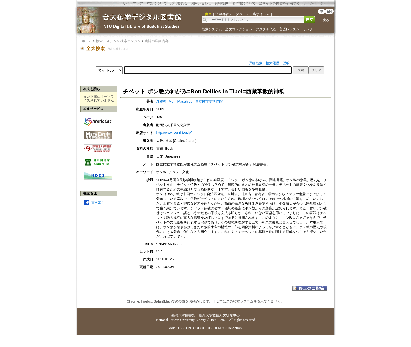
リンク (308, 29)
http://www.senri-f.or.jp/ (174, 133)
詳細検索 (255, 63)
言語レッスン (289, 29)
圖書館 (190, 315)
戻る (325, 20)
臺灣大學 (178, 315)
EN (329, 11)
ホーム (87, 41)
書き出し (98, 202)
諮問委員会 (178, 3)
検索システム (212, 29)
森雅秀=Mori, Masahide (174, 101)
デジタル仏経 (266, 29)
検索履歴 (272, 63)
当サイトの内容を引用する (279, 3)
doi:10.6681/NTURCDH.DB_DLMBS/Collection (205, 328)
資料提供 (221, 3)
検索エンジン (130, 41)
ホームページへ (315, 3)
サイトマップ (133, 3)
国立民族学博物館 (209, 101)
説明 (286, 63)
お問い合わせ (201, 3)
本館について (157, 3)
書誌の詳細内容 (157, 41)
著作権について (244, 3)
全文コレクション (238, 29)
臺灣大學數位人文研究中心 (219, 315)
